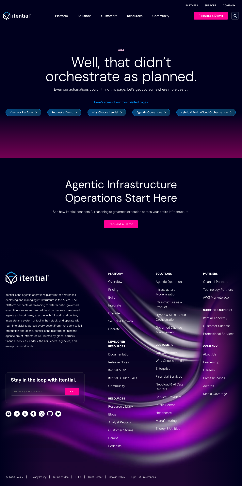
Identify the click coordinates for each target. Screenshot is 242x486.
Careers (209, 370)
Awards (208, 386)
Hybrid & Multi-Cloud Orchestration (204, 112)
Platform (61, 16)
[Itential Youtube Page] (8, 414)
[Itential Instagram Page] (42, 414)
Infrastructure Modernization (166, 292)
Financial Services (169, 376)
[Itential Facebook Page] (33, 414)
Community (160, 16)
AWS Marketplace (216, 297)
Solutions (84, 16)
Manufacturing (166, 421)
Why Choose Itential (105, 112)
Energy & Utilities (168, 429)
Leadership (211, 362)
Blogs (112, 414)
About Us (209, 354)
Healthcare (164, 413)
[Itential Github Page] (50, 414)
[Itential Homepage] (17, 16)
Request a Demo (62, 112)
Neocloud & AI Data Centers (170, 386)
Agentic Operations (149, 112)
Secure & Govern (120, 321)
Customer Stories (120, 430)
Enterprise (163, 368)
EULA (78, 476)
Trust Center (95, 476)
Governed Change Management (169, 329)
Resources (134, 16)
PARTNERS (192, 5)
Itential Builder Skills (122, 378)
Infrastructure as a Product (169, 304)
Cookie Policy (117, 476)
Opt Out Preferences (143, 476)
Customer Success (216, 326)
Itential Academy (215, 318)
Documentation (119, 354)
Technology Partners (218, 289)
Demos (113, 438)
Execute (114, 313)
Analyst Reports (119, 422)
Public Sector (165, 405)
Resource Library (120, 406)
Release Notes (118, 362)
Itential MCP (117, 370)
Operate (114, 329)
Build (111, 297)
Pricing (113, 289)
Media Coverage (215, 394)
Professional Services (218, 334)
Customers (109, 16)
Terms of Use (61, 476)
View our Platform (21, 112)
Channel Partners (215, 282)
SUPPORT (210, 5)
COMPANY (229, 5)
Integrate (114, 305)
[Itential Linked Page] (17, 414)
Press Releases (214, 378)
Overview (115, 282)
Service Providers (168, 397)
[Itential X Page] (25, 414)
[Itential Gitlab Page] (58, 414)
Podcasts (114, 446)
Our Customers (167, 353)
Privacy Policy (38, 476)
